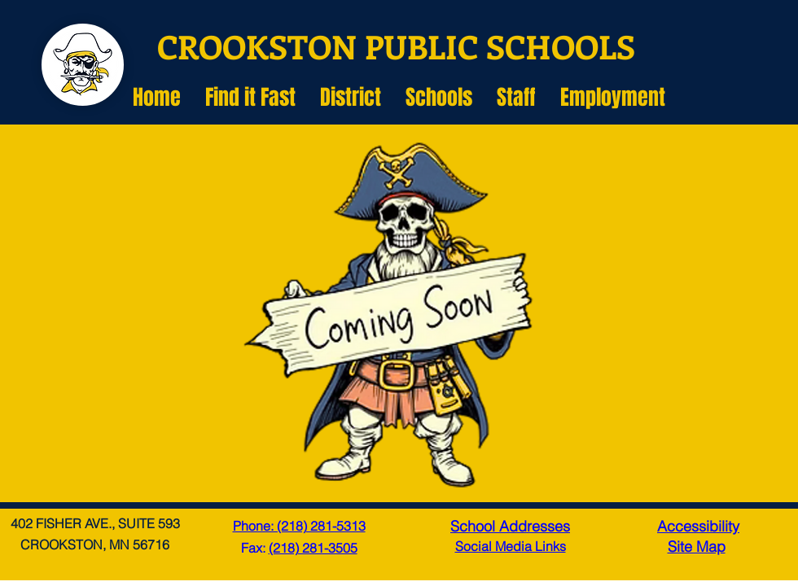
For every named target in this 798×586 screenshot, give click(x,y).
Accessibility (698, 526)
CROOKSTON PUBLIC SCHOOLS (396, 46)
